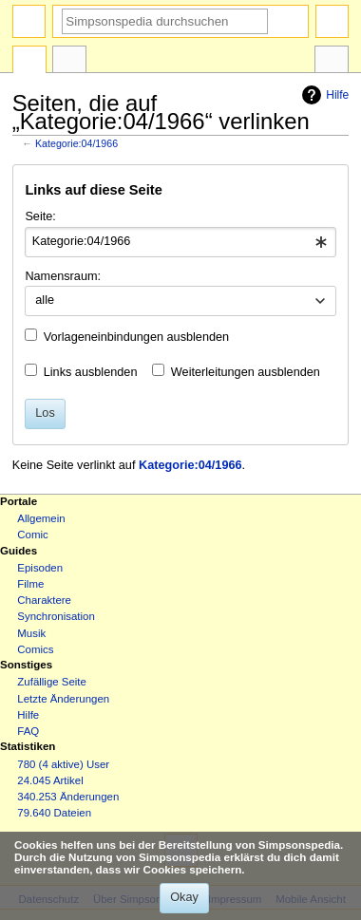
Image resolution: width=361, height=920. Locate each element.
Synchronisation (56, 616)
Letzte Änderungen (63, 698)
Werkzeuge (331, 62)
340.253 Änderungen (68, 796)
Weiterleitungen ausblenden (245, 372)
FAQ (28, 731)
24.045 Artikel (50, 780)
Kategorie (29, 62)
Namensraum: (63, 276)
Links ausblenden (91, 372)
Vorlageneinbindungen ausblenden (136, 337)
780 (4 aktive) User (63, 764)
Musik (31, 633)
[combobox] (180, 242)
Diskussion (69, 62)
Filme (30, 584)
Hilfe (323, 94)
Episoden (40, 567)
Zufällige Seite (51, 681)
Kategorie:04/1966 (76, 143)
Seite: (40, 216)
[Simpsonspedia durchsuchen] (165, 21)
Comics (35, 649)
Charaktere (44, 600)
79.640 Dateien (54, 812)
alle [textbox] (44, 300)
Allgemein (41, 518)
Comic (32, 534)
